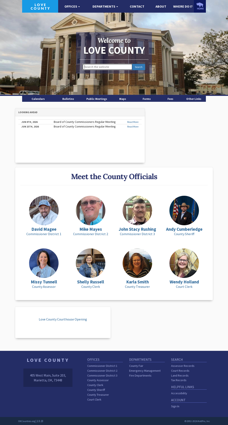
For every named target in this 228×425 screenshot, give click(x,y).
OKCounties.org (26, 421)
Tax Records (178, 380)
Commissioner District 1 (102, 366)
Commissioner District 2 (102, 371)
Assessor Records (182, 366)
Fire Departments (140, 375)
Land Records (180, 375)
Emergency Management (145, 371)
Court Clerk (94, 399)
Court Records (180, 371)
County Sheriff (96, 390)
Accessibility (179, 393)
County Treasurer (98, 395)
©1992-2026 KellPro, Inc (197, 421)
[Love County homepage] (40, 6)
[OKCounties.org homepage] (200, 6)
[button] (72, 6)
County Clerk (95, 385)
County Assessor (98, 380)
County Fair (136, 366)
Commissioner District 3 (102, 375)
